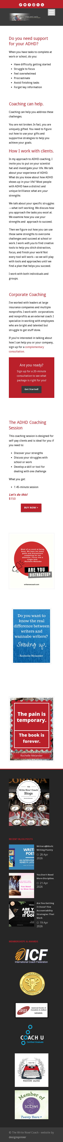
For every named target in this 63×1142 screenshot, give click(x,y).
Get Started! (31, 389)
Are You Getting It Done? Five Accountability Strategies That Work (45, 910)
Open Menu (51, 12)
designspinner (17, 1137)
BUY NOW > (31, 507)
